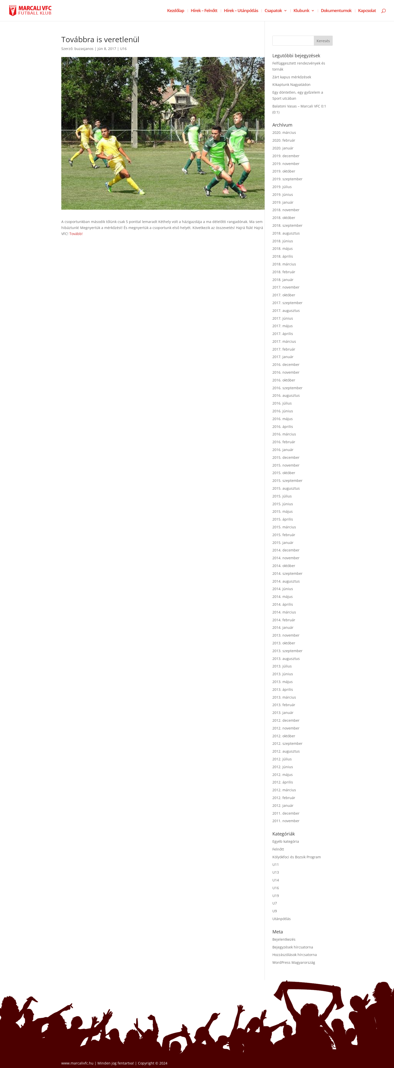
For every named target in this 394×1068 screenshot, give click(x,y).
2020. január (282, 148)
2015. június (282, 503)
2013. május (282, 681)
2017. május (282, 325)
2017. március (284, 341)
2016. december (286, 364)
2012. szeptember (287, 743)
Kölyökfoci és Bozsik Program (296, 857)
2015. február (283, 534)
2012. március (284, 790)
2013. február (283, 704)
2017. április (282, 333)
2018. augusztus (286, 233)
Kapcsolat (367, 11)
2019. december (286, 155)
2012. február (283, 797)
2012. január (282, 805)
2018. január (282, 279)
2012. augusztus (286, 751)
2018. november (286, 209)
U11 (275, 864)
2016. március (284, 434)
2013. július (282, 666)
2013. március (284, 697)
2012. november (286, 728)
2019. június (282, 194)
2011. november (286, 820)
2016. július (282, 403)
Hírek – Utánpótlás (241, 11)
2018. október (283, 217)
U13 (275, 872)
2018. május (282, 248)
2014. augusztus (286, 581)
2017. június (282, 318)
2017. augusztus (286, 310)
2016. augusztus (286, 395)
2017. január (282, 356)
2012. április (282, 782)
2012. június (282, 766)
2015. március (284, 527)
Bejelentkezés (284, 939)
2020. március (284, 132)
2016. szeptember (287, 387)
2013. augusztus (286, 658)
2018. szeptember (287, 225)
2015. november (286, 465)
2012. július (282, 759)
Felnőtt (278, 849)
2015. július (282, 496)
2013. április (282, 689)
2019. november (286, 163)
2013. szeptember (287, 650)
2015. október (283, 472)
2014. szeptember (287, 573)
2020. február (283, 140)
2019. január (282, 202)
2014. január (282, 627)
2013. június (282, 673)
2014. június (282, 588)
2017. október (283, 295)
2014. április (282, 604)
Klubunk (301, 11)
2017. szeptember (287, 302)
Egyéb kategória (285, 841)
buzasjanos (83, 48)
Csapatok (273, 11)
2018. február (283, 271)
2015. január (282, 542)
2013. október (283, 643)
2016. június (282, 411)
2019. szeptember (287, 179)
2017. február (283, 349)
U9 (274, 911)
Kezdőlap (175, 11)
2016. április (282, 426)
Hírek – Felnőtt (204, 11)
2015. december (286, 457)
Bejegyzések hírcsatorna (292, 947)
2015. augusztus (286, 488)
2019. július (282, 186)
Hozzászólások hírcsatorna (294, 954)
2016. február (283, 441)
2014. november (286, 557)
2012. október (283, 736)
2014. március (284, 612)
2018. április (282, 256)
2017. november (286, 287)
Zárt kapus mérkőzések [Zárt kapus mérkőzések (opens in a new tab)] (291, 77)
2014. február (283, 619)
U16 (123, 48)
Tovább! (76, 233)
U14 (275, 880)
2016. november (286, 372)
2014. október (283, 565)
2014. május (282, 596)
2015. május (282, 511)
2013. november (286, 635)
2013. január (282, 712)
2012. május (282, 774)
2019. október (283, 171)
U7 (274, 903)
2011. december (286, 813)
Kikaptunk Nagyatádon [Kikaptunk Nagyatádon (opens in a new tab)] (291, 84)
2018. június (282, 241)
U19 (275, 895)
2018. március (284, 264)
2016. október (283, 380)
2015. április (282, 519)
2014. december (286, 550)
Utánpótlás (281, 918)
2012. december (286, 720)
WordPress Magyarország (293, 962)
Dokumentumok (336, 11)
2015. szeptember (287, 480)
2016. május (282, 418)
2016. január (282, 449)
